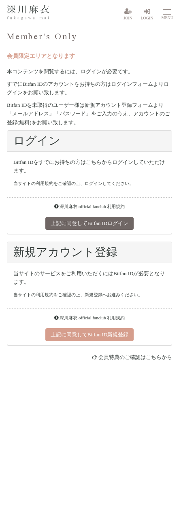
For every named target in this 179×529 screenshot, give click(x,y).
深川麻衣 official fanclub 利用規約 (89, 206)
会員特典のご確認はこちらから (135, 357)
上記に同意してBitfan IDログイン (89, 223)
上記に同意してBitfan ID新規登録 (89, 334)
